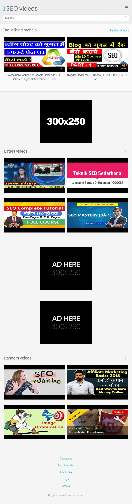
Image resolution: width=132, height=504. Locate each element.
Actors (66, 486)
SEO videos (20, 8)
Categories (66, 458)
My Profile (66, 472)
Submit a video (66, 465)
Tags (66, 479)
